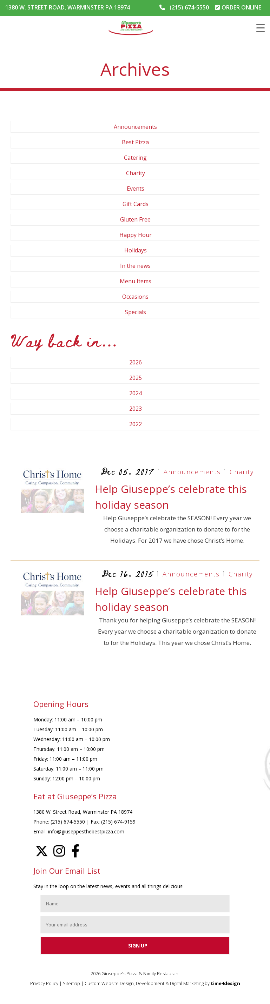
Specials (135, 312)
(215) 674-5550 (189, 7)
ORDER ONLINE (241, 7)
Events (135, 188)
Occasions (135, 296)
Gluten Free (135, 219)
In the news (135, 266)
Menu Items (135, 281)
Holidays (135, 250)
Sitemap (71, 983)
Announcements (135, 127)
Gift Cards (136, 204)
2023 (135, 408)
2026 (135, 362)
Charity (135, 173)
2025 (135, 378)
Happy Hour (135, 235)
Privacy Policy (44, 983)
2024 (135, 393)
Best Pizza (135, 142)
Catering (135, 157)
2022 (135, 424)
